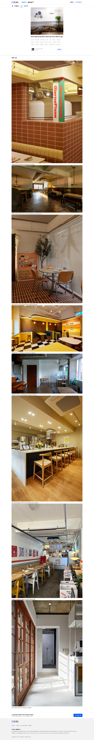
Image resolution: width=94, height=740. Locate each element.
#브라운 (54, 42)
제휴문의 (71, 2)
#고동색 (32, 44)
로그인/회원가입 (78, 2)
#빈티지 (32, 42)
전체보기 (59, 49)
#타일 (37, 44)
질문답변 (30, 2)
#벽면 (54, 39)
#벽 (50, 39)
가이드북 (26, 6)
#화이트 (37, 42)
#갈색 (58, 42)
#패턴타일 (42, 44)
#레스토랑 (37, 39)
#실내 (47, 39)
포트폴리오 (16, 6)
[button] (81, 62)
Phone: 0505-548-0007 (44, 731)
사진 (21, 6)
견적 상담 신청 (78, 715)
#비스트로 (42, 39)
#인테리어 (59, 39)
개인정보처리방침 (23, 725)
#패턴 (46, 44)
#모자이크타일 (52, 44)
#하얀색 (45, 42)
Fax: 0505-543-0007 (53, 731)
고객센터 (13, 725)
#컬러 (50, 42)
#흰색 (42, 42)
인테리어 (23, 2)
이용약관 (17, 725)
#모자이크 (58, 44)
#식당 (32, 39)
